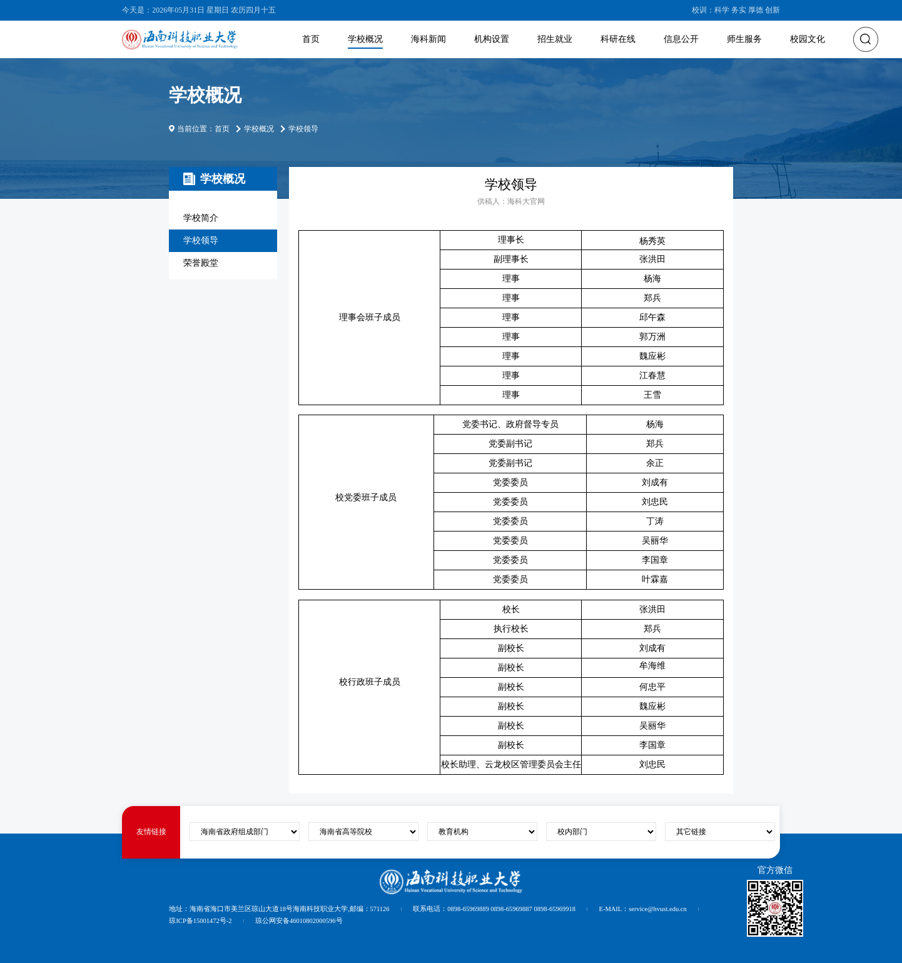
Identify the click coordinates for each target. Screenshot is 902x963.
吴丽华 (652, 725)
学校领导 (200, 240)
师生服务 (744, 39)
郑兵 (652, 298)
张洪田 (652, 259)
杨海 (652, 278)
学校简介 (200, 218)
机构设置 (491, 39)
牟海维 (652, 665)
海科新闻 (428, 39)
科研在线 (618, 39)
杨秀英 (652, 241)
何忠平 (652, 687)
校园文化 (807, 39)
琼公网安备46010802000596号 (299, 920)
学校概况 (365, 39)
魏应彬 (652, 356)
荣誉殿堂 (200, 263)
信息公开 (681, 39)
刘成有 (652, 648)
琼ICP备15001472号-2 (200, 920)
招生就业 (554, 39)
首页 (311, 39)
